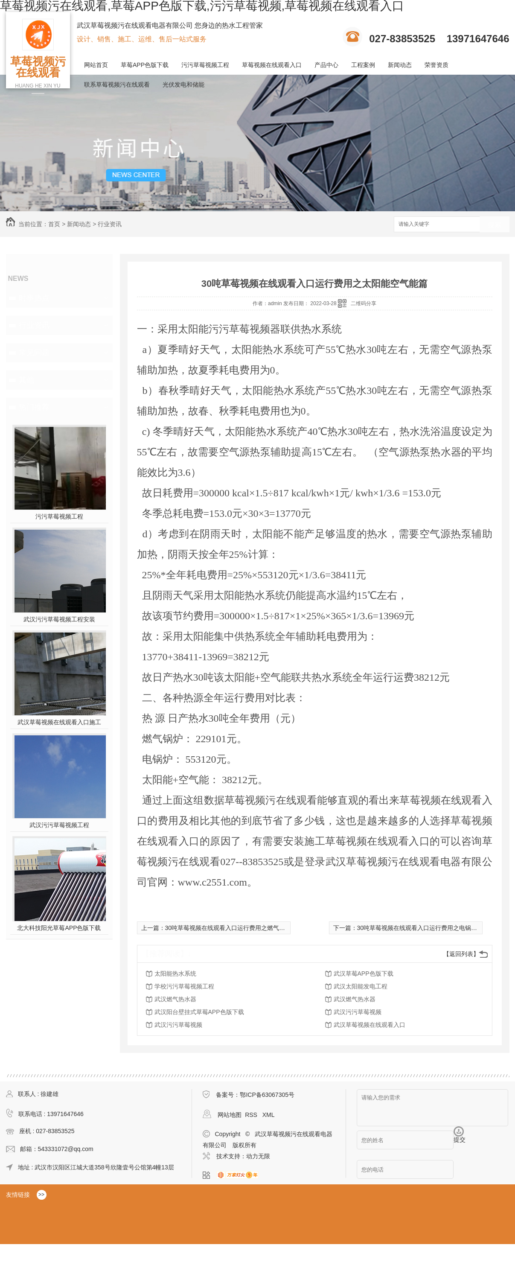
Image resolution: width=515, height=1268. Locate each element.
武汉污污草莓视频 (357, 1012)
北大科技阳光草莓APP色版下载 (59, 927)
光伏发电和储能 (183, 84)
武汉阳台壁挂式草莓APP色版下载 (199, 1012)
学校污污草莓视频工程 (184, 986)
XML (268, 1114)
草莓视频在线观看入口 (272, 64)
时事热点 (34, 298)
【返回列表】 (461, 953)
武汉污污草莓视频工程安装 (59, 619)
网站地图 (229, 1114)
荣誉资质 (436, 64)
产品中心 (326, 64)
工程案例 (363, 64)
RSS (252, 1114)
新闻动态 (400, 64)
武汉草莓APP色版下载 (363, 973)
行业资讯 (110, 224)
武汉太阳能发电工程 (360, 986)
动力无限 (258, 1156)
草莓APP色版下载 (145, 64)
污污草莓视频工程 (205, 64)
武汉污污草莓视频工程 (59, 825)
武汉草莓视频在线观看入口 (369, 1024)
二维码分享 (363, 303)
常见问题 (34, 352)
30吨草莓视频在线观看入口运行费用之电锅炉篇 (420, 927)
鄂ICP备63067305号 (267, 1094)
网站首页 (96, 64)
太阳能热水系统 (175, 973)
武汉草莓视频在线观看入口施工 (59, 722)
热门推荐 (34, 407)
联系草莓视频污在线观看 (117, 84)
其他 (26, 380)
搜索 (494, 224)
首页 (54, 224)
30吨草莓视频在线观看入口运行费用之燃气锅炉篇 (231, 927)
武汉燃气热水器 (175, 999)
